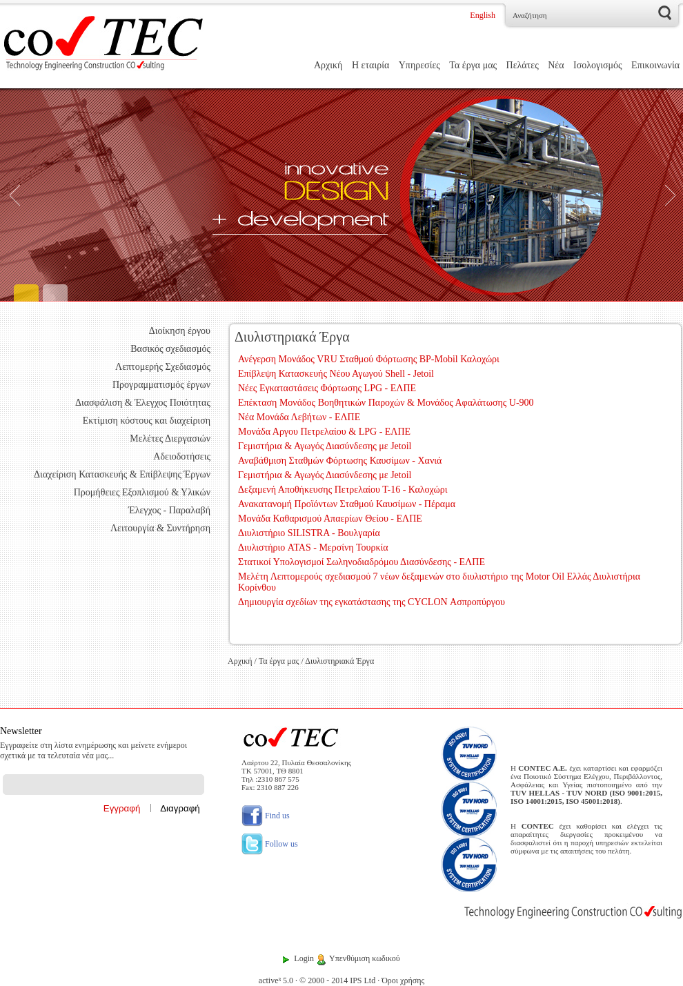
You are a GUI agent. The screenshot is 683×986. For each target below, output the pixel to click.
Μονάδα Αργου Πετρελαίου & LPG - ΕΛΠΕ (324, 431)
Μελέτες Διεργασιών (170, 438)
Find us (265, 815)
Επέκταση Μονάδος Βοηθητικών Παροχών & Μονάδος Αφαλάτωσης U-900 (386, 402)
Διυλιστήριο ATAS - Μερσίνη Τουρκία (313, 547)
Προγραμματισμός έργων (161, 384)
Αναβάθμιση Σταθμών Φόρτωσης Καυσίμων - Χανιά (340, 460)
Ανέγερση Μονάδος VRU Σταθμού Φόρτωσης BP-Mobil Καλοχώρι (368, 359)
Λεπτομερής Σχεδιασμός (162, 367)
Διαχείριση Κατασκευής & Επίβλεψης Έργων (122, 474)
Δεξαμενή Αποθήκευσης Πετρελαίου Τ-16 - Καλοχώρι (342, 489)
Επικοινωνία (655, 65)
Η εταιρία (370, 65)
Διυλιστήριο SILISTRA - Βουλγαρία (309, 533)
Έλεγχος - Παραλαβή (169, 510)
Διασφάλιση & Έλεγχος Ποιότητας (142, 402)
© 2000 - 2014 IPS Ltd (337, 980)
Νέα (556, 65)
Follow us (269, 844)
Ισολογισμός (597, 65)
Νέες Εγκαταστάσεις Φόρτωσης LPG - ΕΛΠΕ (327, 388)
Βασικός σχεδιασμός (170, 349)
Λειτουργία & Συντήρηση (160, 528)
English (482, 15)
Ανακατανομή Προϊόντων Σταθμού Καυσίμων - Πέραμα (346, 504)
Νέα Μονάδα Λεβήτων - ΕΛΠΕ (299, 417)
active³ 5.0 (276, 980)
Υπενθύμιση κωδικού (364, 958)
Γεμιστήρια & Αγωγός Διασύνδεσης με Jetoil (324, 446)
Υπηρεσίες (419, 65)
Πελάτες (522, 65)
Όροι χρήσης (403, 980)
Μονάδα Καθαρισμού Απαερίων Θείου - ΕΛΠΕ (330, 518)
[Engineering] (341, 195)
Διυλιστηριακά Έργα (339, 661)
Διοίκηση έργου (179, 331)
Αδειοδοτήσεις (181, 456)
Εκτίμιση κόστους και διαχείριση (146, 420)
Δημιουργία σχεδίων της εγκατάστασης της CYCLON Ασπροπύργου (371, 602)
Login (304, 958)
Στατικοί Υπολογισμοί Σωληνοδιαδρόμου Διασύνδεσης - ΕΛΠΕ (361, 562)
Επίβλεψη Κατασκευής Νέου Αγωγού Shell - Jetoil (336, 373)
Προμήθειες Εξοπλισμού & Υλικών (142, 492)
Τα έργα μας (473, 65)
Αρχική (328, 65)
